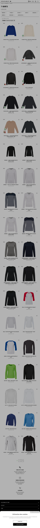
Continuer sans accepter (35, 512)
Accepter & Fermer (20, 524)
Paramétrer (20, 521)
